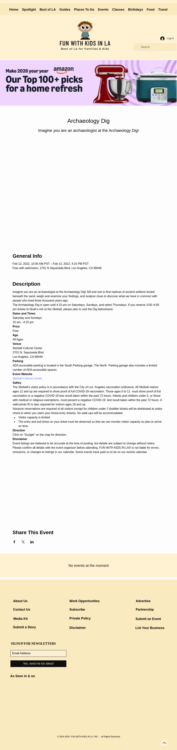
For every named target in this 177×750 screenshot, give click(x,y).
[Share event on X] (23, 541)
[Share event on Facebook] (14, 541)
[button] (65, 9)
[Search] (155, 47)
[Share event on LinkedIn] (32, 541)
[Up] (164, 742)
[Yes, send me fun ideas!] (38, 663)
